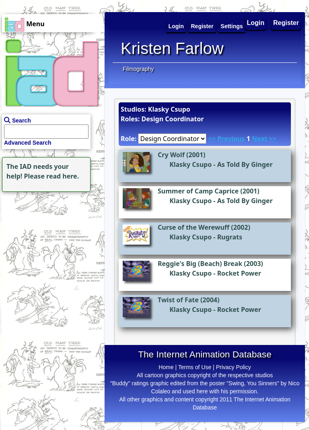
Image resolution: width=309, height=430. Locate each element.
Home (166, 367)
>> (272, 138)
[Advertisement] (50, 244)
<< (212, 138)
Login (256, 22)
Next (259, 138)
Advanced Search (28, 142)
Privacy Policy (233, 367)
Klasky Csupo (190, 164)
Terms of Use (194, 367)
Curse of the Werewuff (193, 227)
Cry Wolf (171, 154)
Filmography (138, 69)
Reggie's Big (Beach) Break (200, 263)
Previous (231, 138)
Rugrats (229, 237)
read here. (62, 176)
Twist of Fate (178, 299)
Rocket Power (239, 273)
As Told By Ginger (245, 164)
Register (286, 22)
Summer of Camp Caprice (198, 191)
